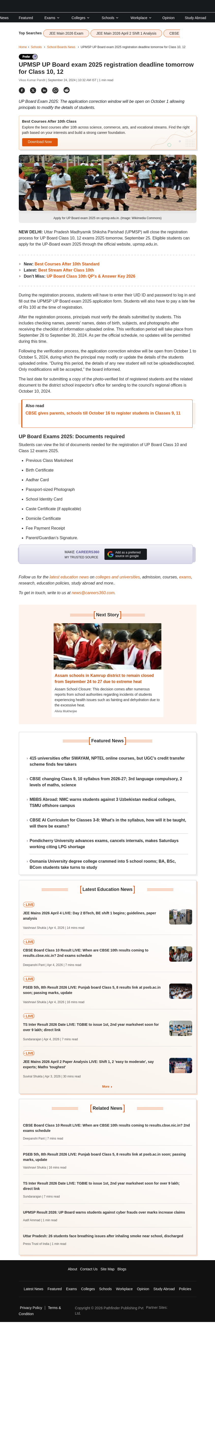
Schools (110, 18)
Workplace (141, 18)
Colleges (81, 18)
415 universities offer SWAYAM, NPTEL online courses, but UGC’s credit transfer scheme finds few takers (107, 761)
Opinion (168, 18)
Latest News (33, 1289)
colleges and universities (118, 577)
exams (185, 577)
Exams (52, 18)
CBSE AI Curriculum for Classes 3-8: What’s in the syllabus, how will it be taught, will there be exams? (108, 823)
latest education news (69, 577)
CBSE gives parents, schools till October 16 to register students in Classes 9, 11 (103, 413)
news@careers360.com (93, 593)
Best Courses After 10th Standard (67, 264)
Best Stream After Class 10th (66, 270)
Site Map (107, 1269)
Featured (26, 18)
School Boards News (61, 47)
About (72, 1269)
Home (23, 47)
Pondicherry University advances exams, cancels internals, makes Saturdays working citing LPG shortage (104, 843)
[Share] (22, 90)
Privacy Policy (31, 1308)
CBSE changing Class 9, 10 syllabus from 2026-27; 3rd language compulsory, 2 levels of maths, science (106, 782)
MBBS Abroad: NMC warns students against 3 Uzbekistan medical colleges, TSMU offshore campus (103, 802)
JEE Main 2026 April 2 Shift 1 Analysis (126, 33)
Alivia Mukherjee (66, 711)
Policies (185, 1289)
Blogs (121, 1269)
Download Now (40, 142)
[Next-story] (107, 650)
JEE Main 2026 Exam (66, 33)
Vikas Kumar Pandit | (33, 80)
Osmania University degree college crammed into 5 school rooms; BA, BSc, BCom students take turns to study (103, 864)
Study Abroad (195, 18)
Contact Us (89, 1269)
